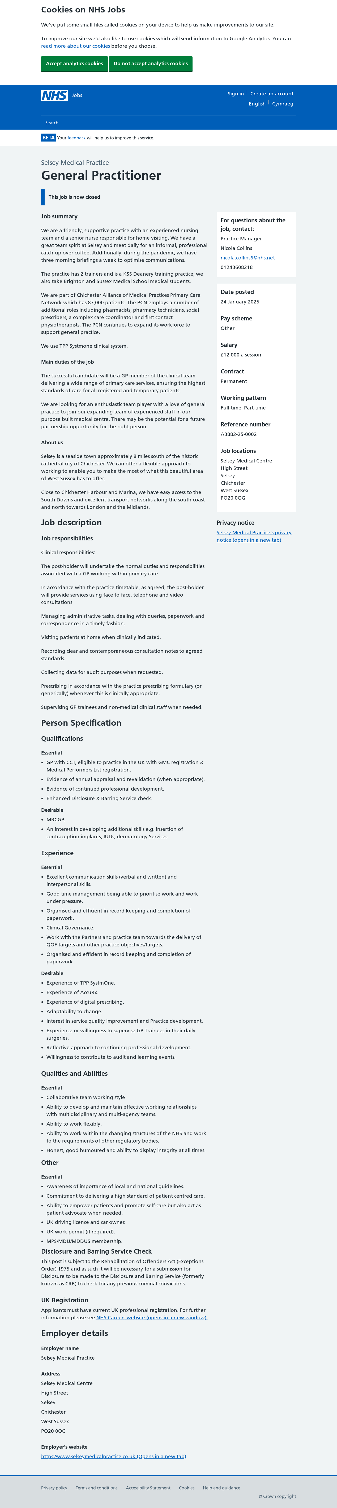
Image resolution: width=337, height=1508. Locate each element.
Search (51, 122)
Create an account (271, 94)
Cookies (186, 1488)
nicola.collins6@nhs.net (248, 258)
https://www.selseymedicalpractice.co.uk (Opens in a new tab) (113, 1456)
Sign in (236, 94)
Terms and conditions (96, 1488)
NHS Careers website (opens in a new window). (152, 1318)
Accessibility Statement (148, 1488)
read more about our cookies (75, 46)
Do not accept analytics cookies (151, 63)
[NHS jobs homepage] (61, 95)
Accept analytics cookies (74, 63)
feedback (76, 137)
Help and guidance (221, 1488)
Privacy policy (54, 1488)
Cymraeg (282, 104)
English (257, 104)
